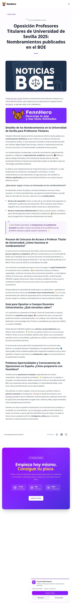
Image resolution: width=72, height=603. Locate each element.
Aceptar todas (50, 593)
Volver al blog (10, 14)
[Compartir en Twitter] (57, 434)
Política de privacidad (37, 588)
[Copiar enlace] (66, 434)
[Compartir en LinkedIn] (61, 434)
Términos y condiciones (50, 588)
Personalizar (59, 598)
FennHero (9, 104)
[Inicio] (9, 4)
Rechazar (41, 598)
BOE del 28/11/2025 (14, 99)
